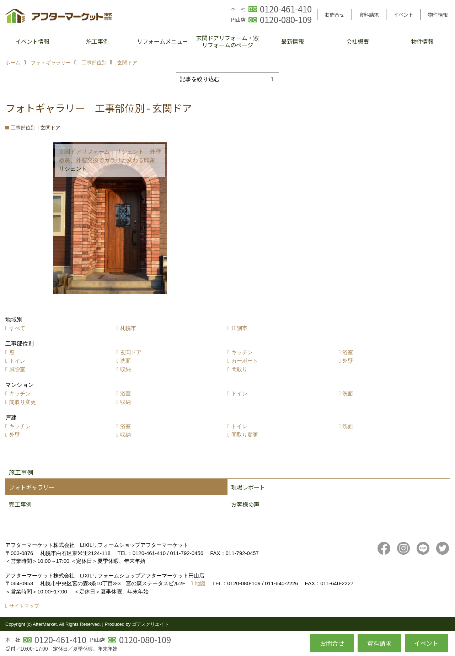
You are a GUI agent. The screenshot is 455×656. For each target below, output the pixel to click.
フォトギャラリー (31, 487)
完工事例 (20, 504)
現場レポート (248, 487)
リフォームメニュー (162, 41)
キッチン (242, 352)
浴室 (347, 352)
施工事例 (97, 41)
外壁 (347, 361)
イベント (403, 14)
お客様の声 (245, 504)
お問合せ (334, 14)
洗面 (125, 361)
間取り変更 (22, 402)
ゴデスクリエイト (150, 624)
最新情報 (292, 41)
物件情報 (438, 14)
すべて (17, 328)
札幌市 (128, 328)
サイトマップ (24, 606)
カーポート (244, 361)
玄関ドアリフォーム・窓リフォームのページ (227, 41)
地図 (200, 583)
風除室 (17, 369)
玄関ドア (130, 352)
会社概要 (357, 41)
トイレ (17, 361)
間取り (239, 369)
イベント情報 (32, 41)
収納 (125, 369)
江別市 (239, 328)
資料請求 (369, 14)
